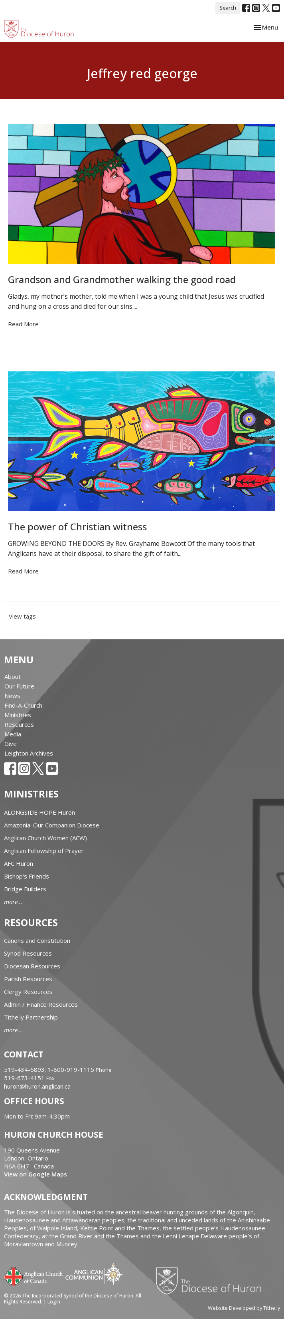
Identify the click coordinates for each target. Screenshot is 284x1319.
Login (53, 1301)
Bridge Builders (25, 889)
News (12, 696)
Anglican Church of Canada (33, 1275)
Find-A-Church (23, 705)
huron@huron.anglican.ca (37, 1086)
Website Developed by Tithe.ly (244, 1308)
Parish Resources (28, 979)
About (12, 676)
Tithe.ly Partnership (31, 1017)
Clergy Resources (28, 992)
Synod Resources (28, 953)
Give (10, 744)
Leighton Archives (28, 753)
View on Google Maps (35, 1174)
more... (13, 902)
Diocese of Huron (211, 1281)
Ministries (17, 715)
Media (12, 734)
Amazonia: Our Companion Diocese (51, 825)
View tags (22, 616)
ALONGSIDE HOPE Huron (39, 812)
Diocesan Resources (32, 966)
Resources (19, 724)
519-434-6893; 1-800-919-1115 (50, 1069)
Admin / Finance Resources (41, 1004)
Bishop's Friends (26, 876)
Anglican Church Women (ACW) (45, 838)
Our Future (19, 686)
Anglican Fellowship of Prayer (44, 851)
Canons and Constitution (37, 940)
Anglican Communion (94, 1274)
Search (227, 7)
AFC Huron (18, 863)
